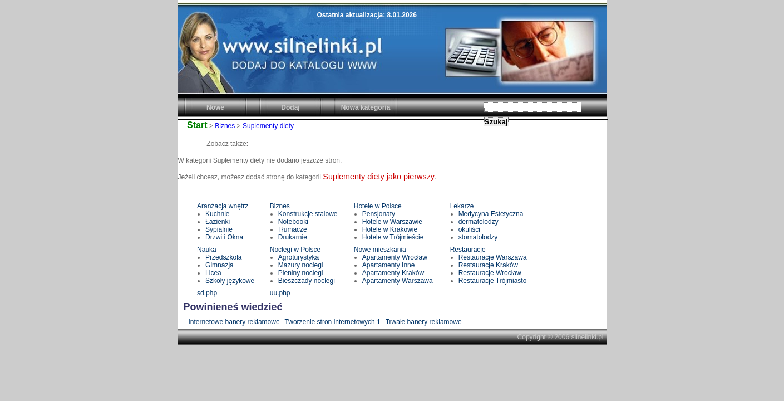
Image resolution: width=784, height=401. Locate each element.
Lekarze (462, 206)
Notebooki (293, 222)
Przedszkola (223, 257)
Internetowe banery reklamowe (234, 322)
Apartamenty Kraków (393, 273)
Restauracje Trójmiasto (492, 281)
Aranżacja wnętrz (222, 206)
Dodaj (290, 107)
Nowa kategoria (366, 107)
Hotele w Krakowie (389, 229)
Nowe (215, 107)
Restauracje (468, 249)
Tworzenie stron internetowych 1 (333, 322)
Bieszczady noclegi (306, 281)
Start (197, 125)
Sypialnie (219, 229)
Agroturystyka (298, 257)
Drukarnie (292, 237)
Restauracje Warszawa (492, 257)
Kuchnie (217, 214)
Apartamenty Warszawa (397, 281)
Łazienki (217, 222)
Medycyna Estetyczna (491, 214)
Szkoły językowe (229, 281)
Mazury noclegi (300, 265)
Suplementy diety (268, 126)
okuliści (469, 229)
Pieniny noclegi (300, 273)
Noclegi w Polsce (295, 249)
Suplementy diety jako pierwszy (379, 176)
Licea (213, 273)
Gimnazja (219, 265)
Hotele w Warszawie (392, 222)
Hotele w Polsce (378, 206)
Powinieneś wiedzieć (233, 306)
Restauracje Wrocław (489, 273)
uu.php (280, 293)
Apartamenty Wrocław (394, 257)
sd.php (207, 293)
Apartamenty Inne (388, 265)
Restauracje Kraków (488, 265)
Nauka (206, 249)
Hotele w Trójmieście (393, 237)
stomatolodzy (478, 237)
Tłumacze (292, 229)
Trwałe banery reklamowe (424, 322)
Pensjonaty (378, 214)
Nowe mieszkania (380, 249)
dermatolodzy (478, 222)
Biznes (225, 126)
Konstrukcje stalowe (308, 214)
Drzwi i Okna (224, 237)
